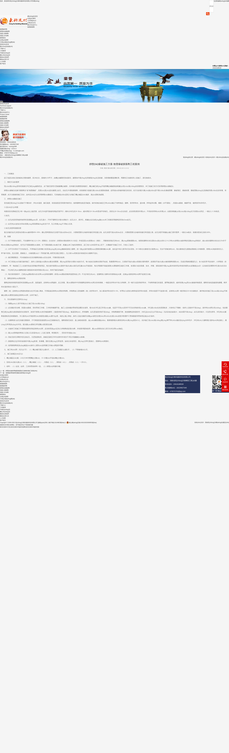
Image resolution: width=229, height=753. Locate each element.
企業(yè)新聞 (4, 40)
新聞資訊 (3, 38)
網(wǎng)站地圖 (224, 1)
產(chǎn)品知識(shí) (6, 46)
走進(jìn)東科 (31, 18)
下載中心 (3, 48)
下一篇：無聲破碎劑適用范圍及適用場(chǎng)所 (15, 373)
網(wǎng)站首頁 (32, 16)
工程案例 (3, 51)
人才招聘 (3, 61)
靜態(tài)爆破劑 (5, 31)
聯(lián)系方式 (4, 59)
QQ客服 (216, 1)
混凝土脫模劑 (4, 33)
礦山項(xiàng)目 (5, 55)
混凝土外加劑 (4, 36)
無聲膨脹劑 (31, 27)
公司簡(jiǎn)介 (31, 20)
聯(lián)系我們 (4, 57)
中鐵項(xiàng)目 (5, 53)
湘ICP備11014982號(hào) (56, 422)
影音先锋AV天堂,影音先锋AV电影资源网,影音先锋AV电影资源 (19, 427)
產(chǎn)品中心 (32, 25)
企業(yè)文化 (31, 23)
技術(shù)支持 (4, 44)
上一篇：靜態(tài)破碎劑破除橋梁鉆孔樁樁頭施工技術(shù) (18, 371)
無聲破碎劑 (3, 29)
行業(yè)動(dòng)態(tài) (7, 42)
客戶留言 (3, 64)
